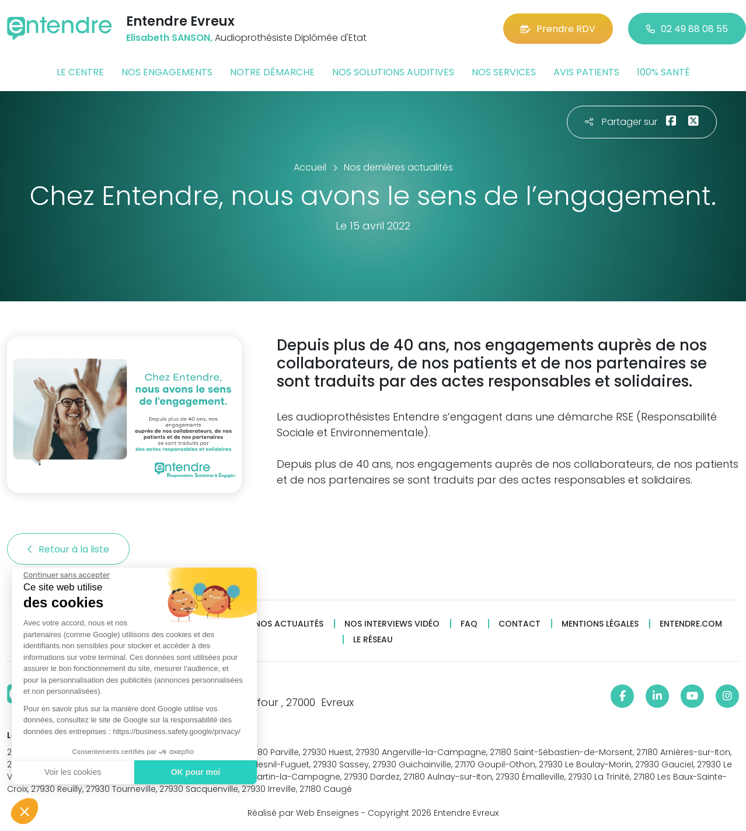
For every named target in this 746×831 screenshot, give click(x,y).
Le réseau (373, 640)
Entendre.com (691, 624)
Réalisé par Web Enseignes (303, 813)
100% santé (663, 72)
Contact (520, 624)
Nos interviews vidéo (392, 624)
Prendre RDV (558, 29)
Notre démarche (272, 72)
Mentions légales (600, 624)
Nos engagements (166, 72)
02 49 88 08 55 (687, 29)
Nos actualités (289, 624)
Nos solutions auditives (393, 72)
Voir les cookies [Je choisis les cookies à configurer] (72, 772)
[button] (25, 811)
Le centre (80, 72)
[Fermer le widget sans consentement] (66, 575)
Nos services (504, 72)
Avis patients (586, 72)
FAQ (469, 624)
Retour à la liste (68, 549)
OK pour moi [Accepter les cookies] (195, 772)
